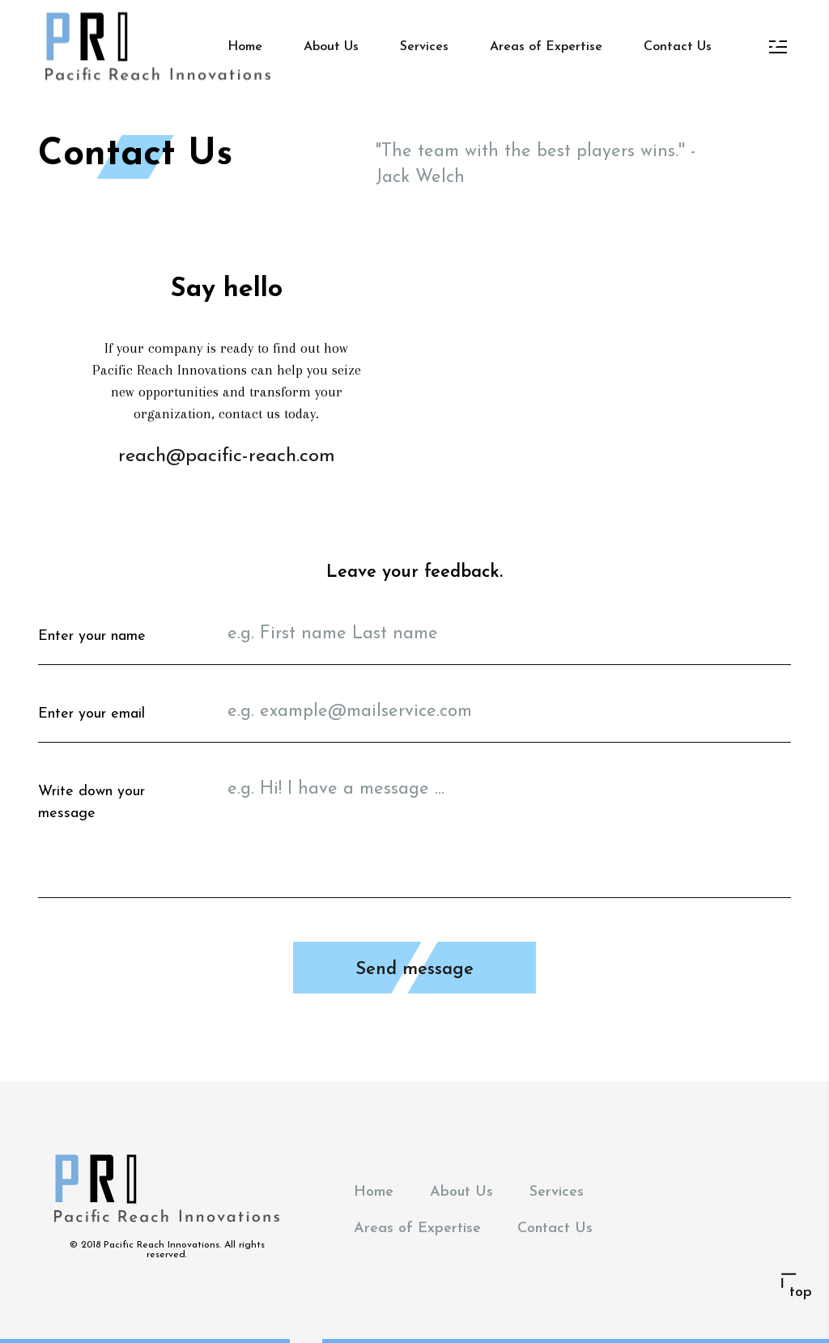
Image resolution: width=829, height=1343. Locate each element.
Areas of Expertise (546, 46)
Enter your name (92, 636)
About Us (331, 46)
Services (424, 46)
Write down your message (91, 802)
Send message (414, 969)
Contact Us (678, 46)
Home (244, 46)
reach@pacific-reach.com (226, 456)
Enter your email (91, 714)
